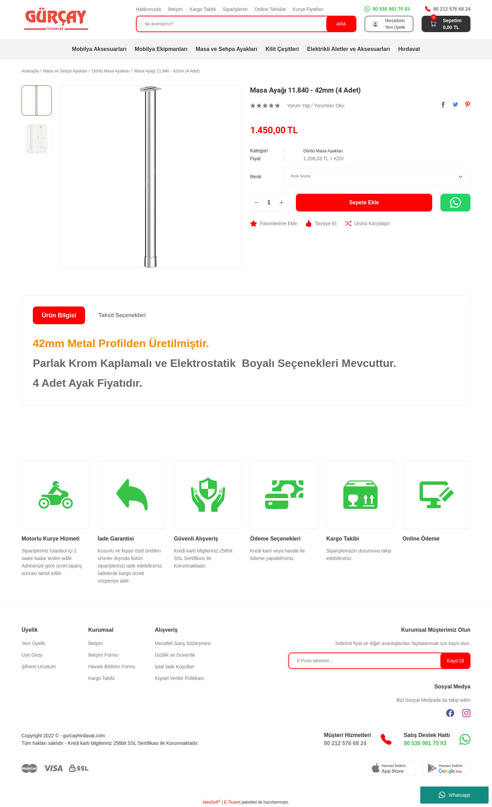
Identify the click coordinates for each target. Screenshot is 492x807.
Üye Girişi (32, 655)
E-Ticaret (232, 802)
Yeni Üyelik (33, 643)
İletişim (175, 9)
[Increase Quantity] (281, 202)
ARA (341, 24)
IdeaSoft (211, 802)
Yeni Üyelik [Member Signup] (395, 27)
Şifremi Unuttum (39, 666)
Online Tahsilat (270, 9)
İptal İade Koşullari (174, 666)
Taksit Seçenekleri (122, 315)
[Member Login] (375, 24)
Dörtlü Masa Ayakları (325, 150)
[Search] (246, 24)
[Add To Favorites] (273, 223)
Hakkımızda (148, 9)
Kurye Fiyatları (307, 9)
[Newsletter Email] (379, 661)
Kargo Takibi (203, 9)
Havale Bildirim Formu (111, 666)
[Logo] (56, 19)
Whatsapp (454, 795)
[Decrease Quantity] (256, 202)
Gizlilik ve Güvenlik (175, 655)
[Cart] (433, 24)
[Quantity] (268, 202)
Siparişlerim (235, 9)
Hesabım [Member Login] (395, 20)
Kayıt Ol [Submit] (455, 661)
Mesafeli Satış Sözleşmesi (182, 643)
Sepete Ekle (364, 202)
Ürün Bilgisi (59, 315)
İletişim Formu (103, 655)
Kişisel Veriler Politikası (179, 678)
